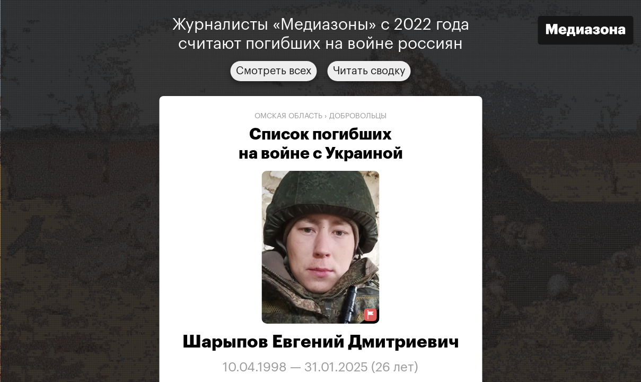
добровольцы (358, 116)
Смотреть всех (274, 71)
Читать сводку (369, 71)
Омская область (288, 116)
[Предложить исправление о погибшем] (370, 315)
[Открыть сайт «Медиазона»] (585, 31)
